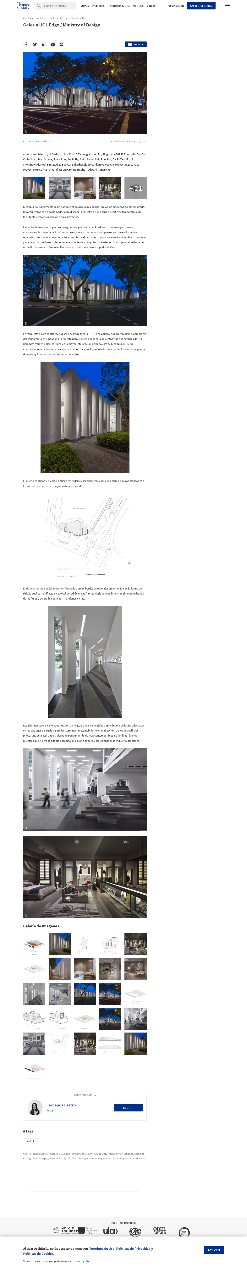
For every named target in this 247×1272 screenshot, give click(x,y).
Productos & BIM (119, 5)
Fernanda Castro (61, 1105)
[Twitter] (35, 44)
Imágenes (98, 5)
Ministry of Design (49, 154)
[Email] (53, 44)
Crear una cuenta (201, 6)
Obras (85, 5)
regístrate (86, 1261)
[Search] (60, 5)
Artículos (31, 1141)
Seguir (128, 1108)
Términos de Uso (101, 1248)
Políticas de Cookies (38, 1253)
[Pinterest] (61, 44)
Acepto (214, 1250)
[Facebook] (26, 44)
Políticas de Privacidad (133, 1248)
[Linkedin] (44, 44)
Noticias (138, 5)
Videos (151, 5)
